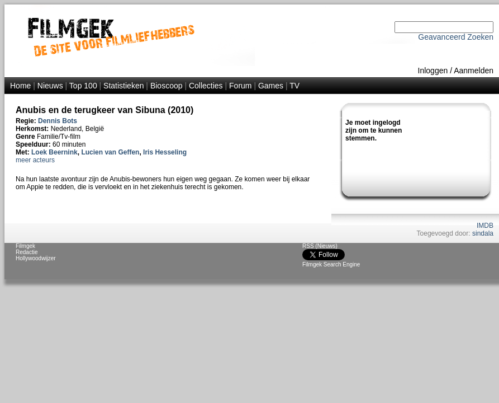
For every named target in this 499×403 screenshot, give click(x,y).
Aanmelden (473, 70)
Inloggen (433, 70)
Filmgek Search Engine (331, 264)
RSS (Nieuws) (320, 246)
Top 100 (83, 85)
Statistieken (123, 85)
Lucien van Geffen (110, 152)
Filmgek (25, 246)
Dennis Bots (57, 121)
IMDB (485, 225)
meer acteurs (35, 160)
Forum (240, 85)
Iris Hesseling (165, 152)
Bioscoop (166, 85)
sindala (482, 233)
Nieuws (50, 85)
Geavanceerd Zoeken (455, 36)
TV (294, 85)
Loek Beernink (54, 152)
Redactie (26, 252)
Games (270, 85)
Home (20, 85)
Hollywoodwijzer (36, 258)
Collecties (206, 85)
